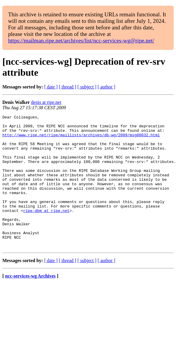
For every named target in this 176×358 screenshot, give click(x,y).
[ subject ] (86, 86)
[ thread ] (67, 86)
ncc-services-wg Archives (30, 302)
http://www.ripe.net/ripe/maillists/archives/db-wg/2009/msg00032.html (81, 139)
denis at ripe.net (46, 102)
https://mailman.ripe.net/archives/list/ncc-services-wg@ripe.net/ (81, 40)
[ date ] (51, 86)
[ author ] (106, 86)
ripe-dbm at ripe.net (46, 230)
